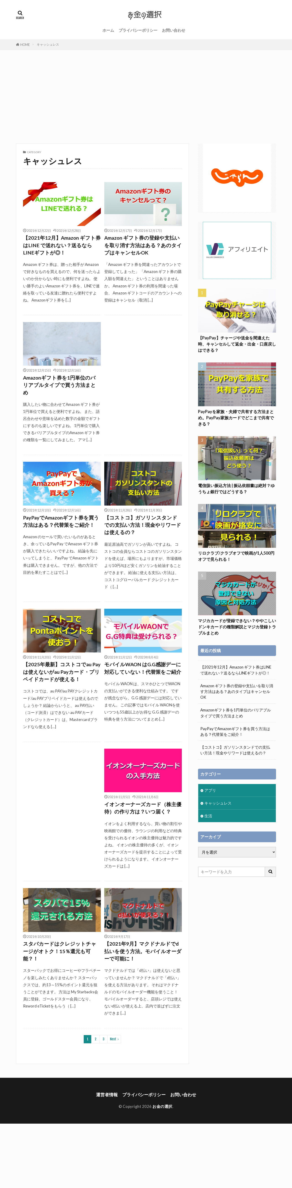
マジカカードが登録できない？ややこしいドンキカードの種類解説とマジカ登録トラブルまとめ (237, 626)
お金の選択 (162, 1106)
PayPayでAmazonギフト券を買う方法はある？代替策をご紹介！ (61, 521)
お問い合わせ (173, 30)
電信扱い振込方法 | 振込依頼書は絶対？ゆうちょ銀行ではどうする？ (236, 488)
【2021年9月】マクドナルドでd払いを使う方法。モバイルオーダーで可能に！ (143, 951)
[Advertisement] (146, 96)
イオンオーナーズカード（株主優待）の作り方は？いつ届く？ (142, 808)
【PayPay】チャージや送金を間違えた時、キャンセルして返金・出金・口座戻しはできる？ (237, 344)
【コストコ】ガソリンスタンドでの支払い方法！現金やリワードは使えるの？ (142, 525)
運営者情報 (107, 1094)
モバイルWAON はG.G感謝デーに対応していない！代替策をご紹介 (142, 668)
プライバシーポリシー (138, 30)
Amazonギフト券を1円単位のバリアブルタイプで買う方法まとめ (59, 385)
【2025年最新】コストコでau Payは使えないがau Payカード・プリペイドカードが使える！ (62, 671)
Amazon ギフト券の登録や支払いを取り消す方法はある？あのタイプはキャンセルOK (143, 245)
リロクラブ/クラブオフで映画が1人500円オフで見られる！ (236, 556)
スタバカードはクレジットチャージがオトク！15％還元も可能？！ (59, 951)
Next (113, 1039)
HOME (25, 45)
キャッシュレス (48, 44)
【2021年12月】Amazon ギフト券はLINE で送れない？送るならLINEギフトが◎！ (62, 245)
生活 (208, 815)
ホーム (108, 30)
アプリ (210, 790)
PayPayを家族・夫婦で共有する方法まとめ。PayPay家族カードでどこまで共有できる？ (236, 417)
